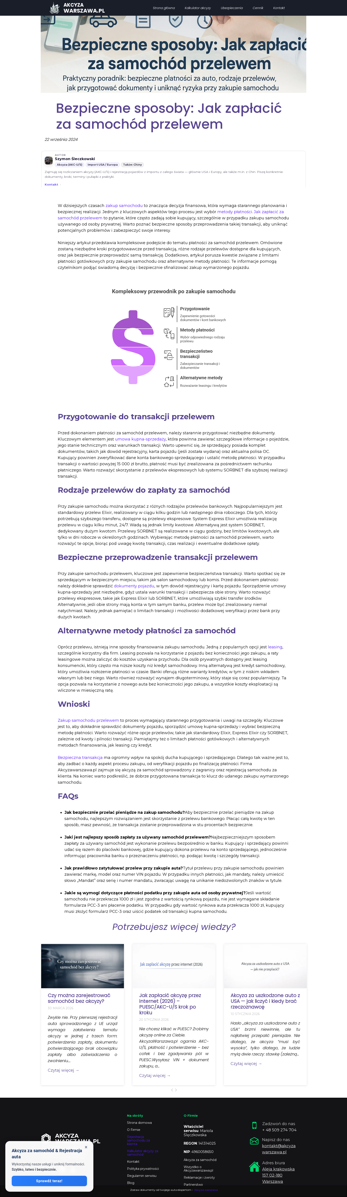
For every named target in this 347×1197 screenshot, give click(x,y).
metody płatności (234, 211)
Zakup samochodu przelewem (88, 720)
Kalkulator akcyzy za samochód (142, 1153)
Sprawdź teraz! (49, 1181)
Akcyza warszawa (206, 1189)
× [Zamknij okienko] (86, 1147)
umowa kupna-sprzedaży (140, 439)
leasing (275, 647)
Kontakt (51, 184)
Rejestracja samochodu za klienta (138, 1140)
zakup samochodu (124, 205)
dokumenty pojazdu (134, 586)
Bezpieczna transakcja (80, 757)
